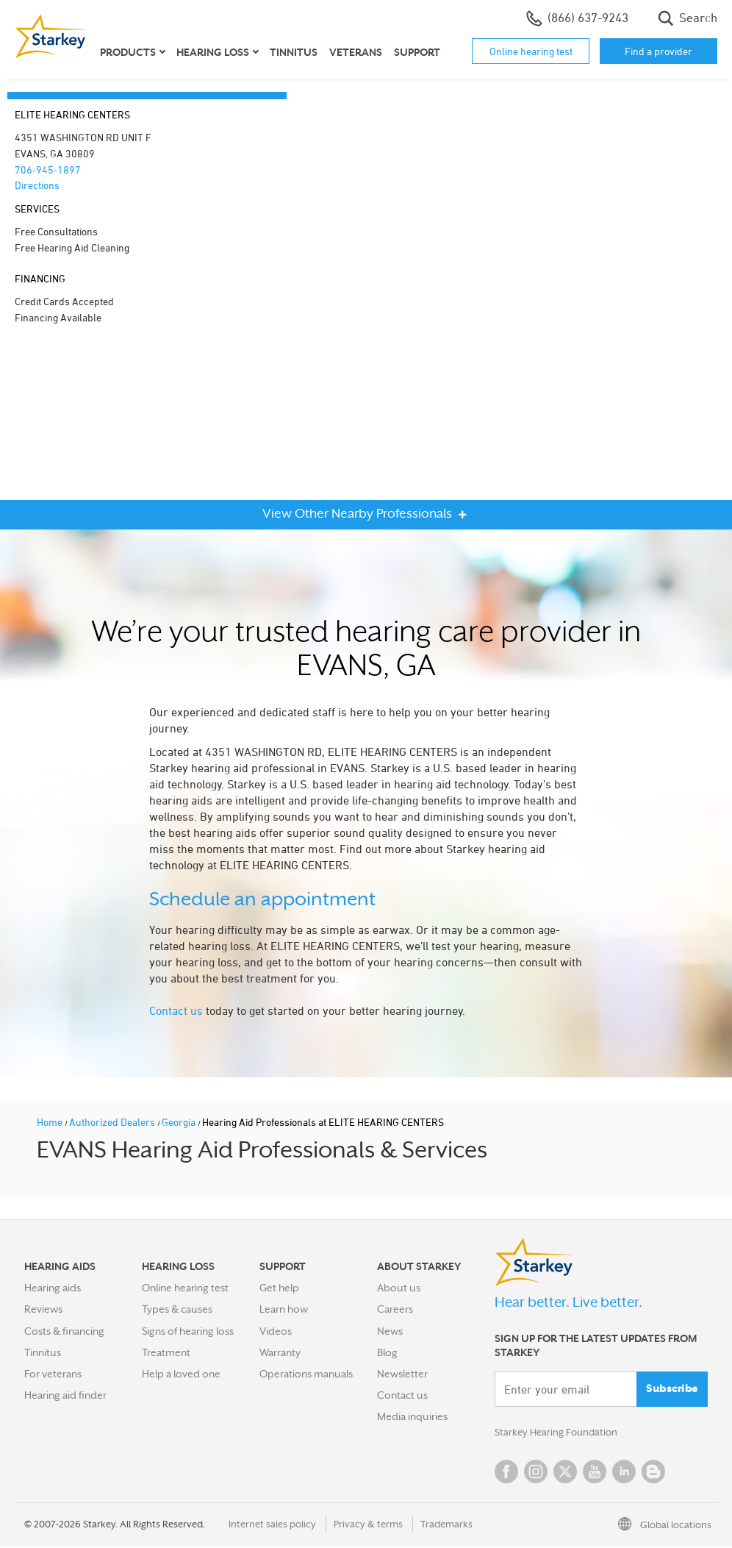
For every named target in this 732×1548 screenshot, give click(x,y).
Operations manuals (306, 1374)
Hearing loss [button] (212, 52)
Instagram (536, 1473)
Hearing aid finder (65, 1395)
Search (687, 18)
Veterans (355, 52)
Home (51, 1122)
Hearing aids (52, 1288)
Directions (37, 185)
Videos (275, 1331)
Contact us (176, 1010)
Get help (279, 1288)
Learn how (283, 1309)
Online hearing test (531, 51)
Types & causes (177, 1309)
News (390, 1331)
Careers (395, 1309)
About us (398, 1288)
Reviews (43, 1309)
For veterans (53, 1374)
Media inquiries (412, 1416)
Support (417, 52)
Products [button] (128, 52)
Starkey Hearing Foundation (559, 1433)
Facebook (506, 1473)
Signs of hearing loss (188, 1331)
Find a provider (658, 51)
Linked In (624, 1473)
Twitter (565, 1473)
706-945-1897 (48, 169)
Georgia (180, 1122)
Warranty (280, 1352)
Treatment (166, 1352)
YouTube (594, 1473)
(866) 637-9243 (577, 18)
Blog (387, 1352)
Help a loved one (181, 1374)
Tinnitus (293, 52)
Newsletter (402, 1374)
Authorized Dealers (113, 1122)
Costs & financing (64, 1331)
